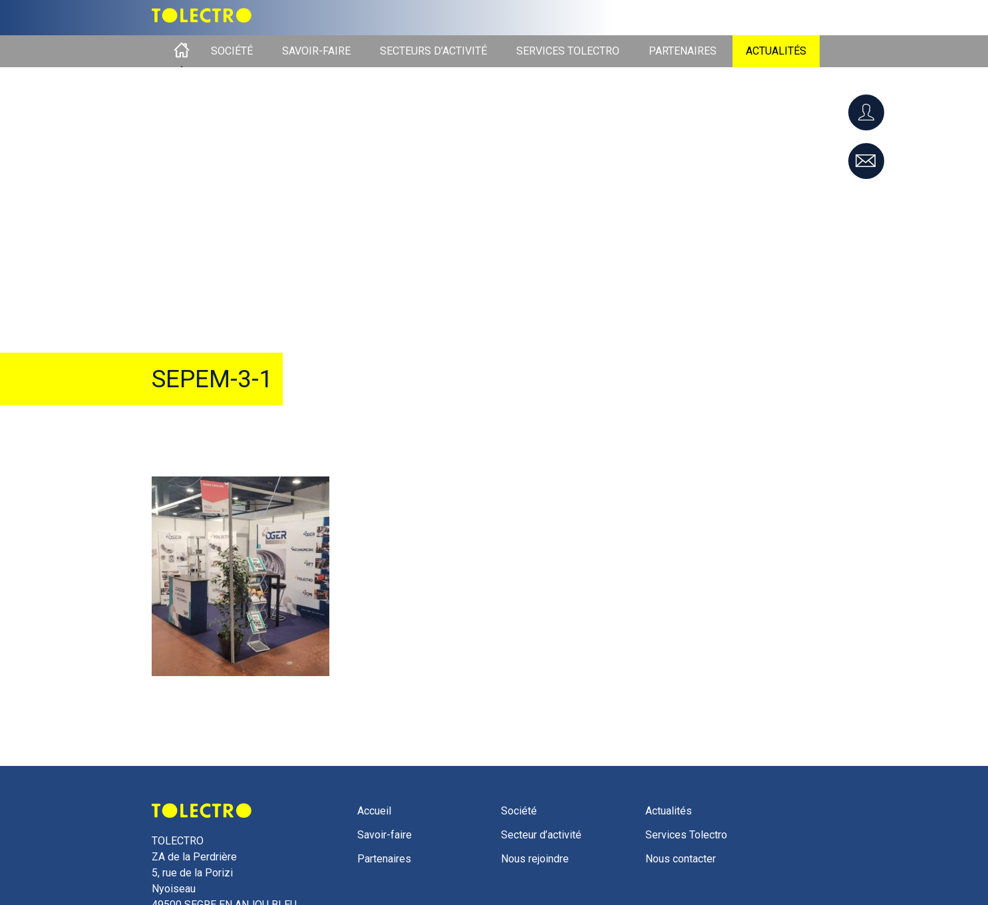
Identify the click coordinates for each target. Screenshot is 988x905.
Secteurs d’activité (433, 51)
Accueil (181, 51)
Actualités (776, 51)
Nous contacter (680, 858)
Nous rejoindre (535, 858)
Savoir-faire (316, 51)
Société (232, 51)
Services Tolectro (567, 51)
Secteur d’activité (541, 834)
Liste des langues (784, 14)
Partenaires (683, 51)
